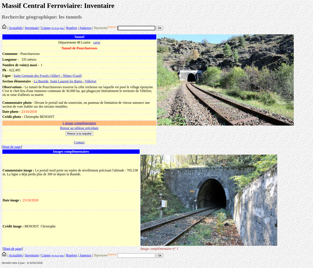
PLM (56, 28)
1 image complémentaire (79, 123)
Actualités (16, 28)
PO (53, 28)
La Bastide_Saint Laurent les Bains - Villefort (65, 81)
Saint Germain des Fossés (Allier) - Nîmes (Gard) (47, 76)
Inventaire (32, 28)
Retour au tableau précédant (79, 128)
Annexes (85, 28)
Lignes (46, 28)
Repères (71, 28)
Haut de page (12, 147)
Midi (62, 28)
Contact (79, 142)
